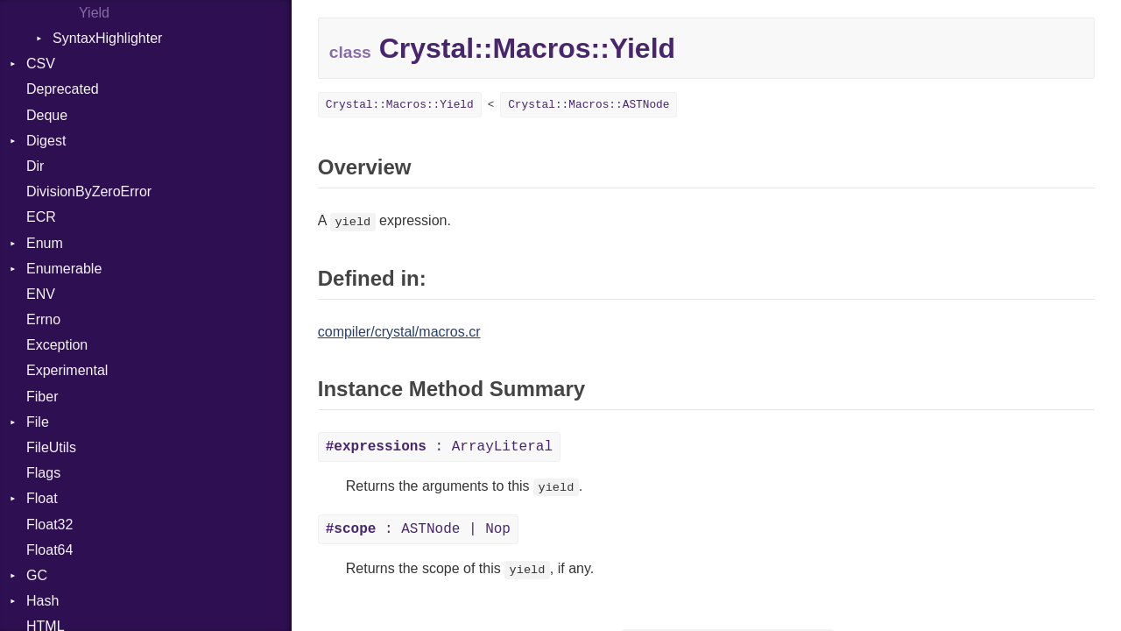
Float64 (49, 549)
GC (36, 575)
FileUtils (51, 447)
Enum (44, 243)
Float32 (49, 524)
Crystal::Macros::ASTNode (588, 104)
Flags (43, 472)
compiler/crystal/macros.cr (399, 331)
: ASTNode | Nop (418, 529)
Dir (35, 166)
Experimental (67, 370)
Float (42, 498)
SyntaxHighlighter (107, 38)
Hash (42, 600)
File (37, 422)
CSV (40, 63)
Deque (46, 115)
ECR (41, 216)
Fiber (42, 396)
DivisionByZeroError (89, 191)
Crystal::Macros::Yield (400, 104)
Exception (57, 344)
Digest (46, 140)
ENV (40, 294)
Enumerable (64, 268)
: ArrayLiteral (439, 447)
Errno (43, 319)
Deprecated (62, 89)
